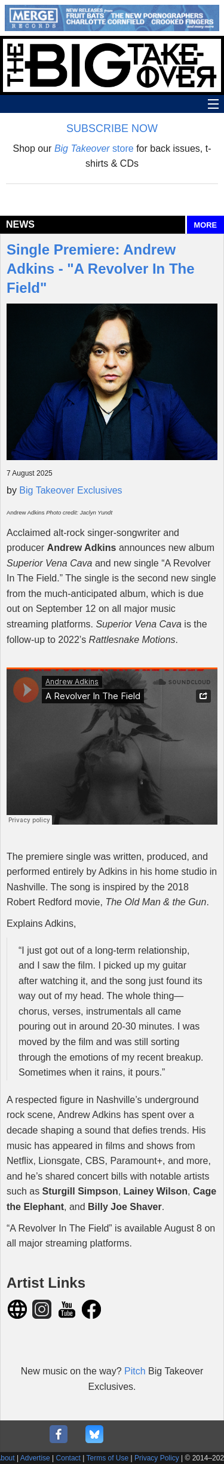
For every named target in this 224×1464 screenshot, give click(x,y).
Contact (68, 1458)
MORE (205, 224)
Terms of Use (108, 1458)
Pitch (136, 1371)
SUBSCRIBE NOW (112, 128)
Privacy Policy (156, 1458)
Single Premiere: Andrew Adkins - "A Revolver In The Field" (101, 268)
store (94, 148)
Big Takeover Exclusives (70, 490)
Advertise (35, 1458)
